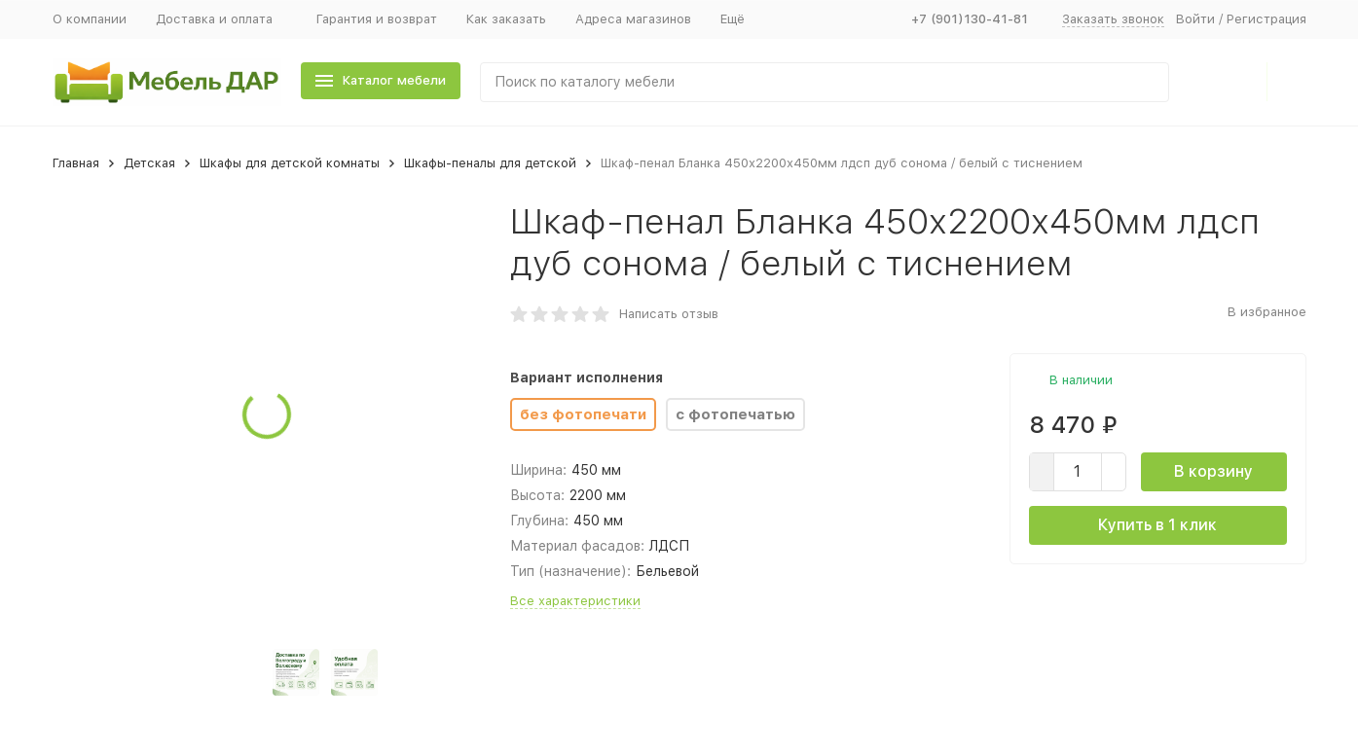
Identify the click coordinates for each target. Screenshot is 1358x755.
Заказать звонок (1113, 19)
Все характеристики (575, 600)
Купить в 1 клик (1157, 525)
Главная (76, 163)
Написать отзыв (668, 313)
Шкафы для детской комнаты (290, 163)
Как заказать (506, 19)
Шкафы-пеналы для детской (490, 163)
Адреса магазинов (633, 19)
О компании (90, 19)
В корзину (1213, 471)
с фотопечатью (735, 414)
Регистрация (1266, 19)
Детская (149, 163)
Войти (1195, 19)
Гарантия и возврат (376, 19)
